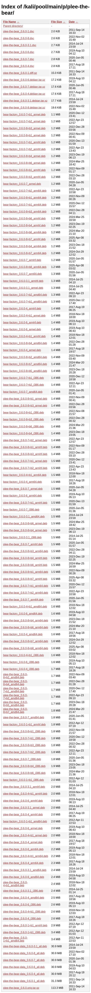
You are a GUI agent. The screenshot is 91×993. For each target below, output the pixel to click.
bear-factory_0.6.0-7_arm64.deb (22, 273)
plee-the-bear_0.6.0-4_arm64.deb (23, 863)
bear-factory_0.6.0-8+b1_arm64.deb (24, 197)
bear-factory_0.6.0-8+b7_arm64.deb (24, 253)
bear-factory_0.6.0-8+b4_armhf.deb (24, 225)
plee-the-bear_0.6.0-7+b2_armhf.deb (25, 468)
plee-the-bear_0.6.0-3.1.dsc (19, 45)
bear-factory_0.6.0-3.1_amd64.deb (24, 516)
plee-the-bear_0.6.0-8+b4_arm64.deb (25, 620)
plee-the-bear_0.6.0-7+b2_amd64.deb (15, 697)
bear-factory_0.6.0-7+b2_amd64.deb (25, 294)
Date (72, 21)
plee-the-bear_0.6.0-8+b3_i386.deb (24, 745)
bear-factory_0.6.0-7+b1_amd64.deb (25, 301)
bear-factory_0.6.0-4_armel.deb (22, 350)
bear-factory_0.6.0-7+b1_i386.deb (23, 377)
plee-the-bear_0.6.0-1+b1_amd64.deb (15, 939)
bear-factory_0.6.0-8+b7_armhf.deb (24, 239)
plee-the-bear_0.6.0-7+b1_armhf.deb (25, 502)
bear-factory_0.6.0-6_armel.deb (22, 329)
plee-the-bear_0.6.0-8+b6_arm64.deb (25, 627)
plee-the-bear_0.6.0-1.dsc (18, 31)
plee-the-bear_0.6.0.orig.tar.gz (21, 987)
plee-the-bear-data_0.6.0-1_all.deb (24, 981)
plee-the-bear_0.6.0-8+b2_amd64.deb (15, 676)
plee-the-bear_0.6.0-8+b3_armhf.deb (25, 454)
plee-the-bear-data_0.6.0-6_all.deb (24, 967)
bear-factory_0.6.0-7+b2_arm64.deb (24, 190)
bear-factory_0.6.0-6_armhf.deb (22, 322)
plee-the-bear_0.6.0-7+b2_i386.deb (24, 752)
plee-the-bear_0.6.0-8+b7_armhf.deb (25, 579)
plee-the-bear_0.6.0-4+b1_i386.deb (24, 911)
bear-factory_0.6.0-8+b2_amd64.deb (25, 357)
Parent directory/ (13, 26)
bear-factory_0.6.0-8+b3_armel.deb (24, 128)
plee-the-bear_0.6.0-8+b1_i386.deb (24, 731)
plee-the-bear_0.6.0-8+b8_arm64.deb (25, 648)
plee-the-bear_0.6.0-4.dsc (18, 66)
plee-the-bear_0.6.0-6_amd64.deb (23, 877)
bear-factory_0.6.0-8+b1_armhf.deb (24, 170)
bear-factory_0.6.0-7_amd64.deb (22, 391)
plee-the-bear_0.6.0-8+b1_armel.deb (25, 398)
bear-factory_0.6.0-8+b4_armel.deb (24, 156)
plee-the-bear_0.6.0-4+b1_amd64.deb (15, 884)
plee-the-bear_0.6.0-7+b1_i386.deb (24, 738)
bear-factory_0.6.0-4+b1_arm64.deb (24, 475)
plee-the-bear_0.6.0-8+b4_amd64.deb (15, 683)
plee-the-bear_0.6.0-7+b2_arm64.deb (25, 592)
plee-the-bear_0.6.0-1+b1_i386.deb (24, 932)
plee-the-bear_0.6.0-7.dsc (18, 59)
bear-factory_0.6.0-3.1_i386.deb (22, 537)
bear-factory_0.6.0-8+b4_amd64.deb (25, 343)
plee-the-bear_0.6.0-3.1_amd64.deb (24, 870)
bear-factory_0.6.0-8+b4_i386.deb (23, 433)
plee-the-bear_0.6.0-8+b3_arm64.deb (25, 551)
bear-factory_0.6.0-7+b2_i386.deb (23, 384)
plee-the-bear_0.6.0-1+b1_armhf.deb (25, 925)
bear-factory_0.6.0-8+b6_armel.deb (24, 163)
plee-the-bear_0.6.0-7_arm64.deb (23, 599)
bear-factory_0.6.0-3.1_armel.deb (23, 287)
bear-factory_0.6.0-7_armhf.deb (22, 260)
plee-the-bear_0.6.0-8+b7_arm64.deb (25, 641)
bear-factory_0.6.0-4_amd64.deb (22, 634)
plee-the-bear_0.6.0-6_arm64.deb (23, 849)
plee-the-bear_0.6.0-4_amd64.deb (23, 897)
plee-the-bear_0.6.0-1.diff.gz (20, 73)
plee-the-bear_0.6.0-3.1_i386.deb (23, 890)
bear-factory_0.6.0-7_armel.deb (22, 183)
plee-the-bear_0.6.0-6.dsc (18, 52)
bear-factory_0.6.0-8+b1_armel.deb (24, 135)
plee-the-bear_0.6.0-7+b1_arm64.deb (25, 585)
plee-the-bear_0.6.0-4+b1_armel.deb (25, 835)
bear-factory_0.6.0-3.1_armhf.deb (23, 281)
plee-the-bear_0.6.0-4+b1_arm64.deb (25, 856)
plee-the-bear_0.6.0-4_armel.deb (23, 842)
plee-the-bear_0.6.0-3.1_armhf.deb (24, 786)
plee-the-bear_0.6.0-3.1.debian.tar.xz (25, 100)
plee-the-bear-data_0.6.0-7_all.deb (24, 960)
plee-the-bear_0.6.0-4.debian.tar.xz (24, 93)
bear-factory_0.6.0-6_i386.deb (21, 662)
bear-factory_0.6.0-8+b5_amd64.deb (25, 371)
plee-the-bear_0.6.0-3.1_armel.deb (24, 807)
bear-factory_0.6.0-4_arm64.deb (22, 481)
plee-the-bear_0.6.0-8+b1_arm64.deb (25, 571)
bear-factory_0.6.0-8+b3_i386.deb (23, 419)
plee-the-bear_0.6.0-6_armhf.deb (23, 800)
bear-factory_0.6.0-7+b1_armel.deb (24, 114)
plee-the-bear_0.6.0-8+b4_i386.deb (24, 766)
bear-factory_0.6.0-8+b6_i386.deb (23, 426)
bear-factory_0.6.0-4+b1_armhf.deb (24, 336)
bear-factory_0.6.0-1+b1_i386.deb (23, 779)
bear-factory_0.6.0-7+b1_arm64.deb (24, 204)
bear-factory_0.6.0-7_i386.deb (21, 509)
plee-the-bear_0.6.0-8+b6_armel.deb (25, 523)
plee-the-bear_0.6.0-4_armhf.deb (23, 814)
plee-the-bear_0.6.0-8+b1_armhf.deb (25, 447)
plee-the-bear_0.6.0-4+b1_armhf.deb (25, 793)
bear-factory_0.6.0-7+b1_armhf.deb (24, 142)
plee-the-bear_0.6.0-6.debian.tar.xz (24, 79)
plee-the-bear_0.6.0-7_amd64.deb (23, 717)
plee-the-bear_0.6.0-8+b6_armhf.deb (25, 565)
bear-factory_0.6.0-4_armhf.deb (22, 308)
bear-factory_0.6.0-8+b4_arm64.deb (24, 246)
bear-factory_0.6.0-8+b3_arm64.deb (24, 211)
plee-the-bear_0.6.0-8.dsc (18, 38)
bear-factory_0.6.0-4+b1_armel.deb (24, 315)
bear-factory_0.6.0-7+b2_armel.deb (24, 121)
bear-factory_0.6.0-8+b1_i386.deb (23, 412)
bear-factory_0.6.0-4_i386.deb (21, 669)
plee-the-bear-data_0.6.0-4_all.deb (24, 973)
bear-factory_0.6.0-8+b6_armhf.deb (24, 218)
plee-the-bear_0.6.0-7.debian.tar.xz (24, 86)
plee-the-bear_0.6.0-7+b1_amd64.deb (15, 690)
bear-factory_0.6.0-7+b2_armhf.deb (24, 149)
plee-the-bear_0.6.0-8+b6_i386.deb (24, 773)
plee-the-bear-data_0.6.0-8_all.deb (24, 953)
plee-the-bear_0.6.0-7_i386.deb (22, 759)
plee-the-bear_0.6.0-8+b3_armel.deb (25, 405)
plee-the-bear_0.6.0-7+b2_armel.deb (25, 440)
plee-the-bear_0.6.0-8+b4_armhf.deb (25, 558)
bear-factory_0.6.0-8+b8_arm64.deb (24, 267)
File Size (56, 21)
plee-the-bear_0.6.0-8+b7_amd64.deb (15, 710)
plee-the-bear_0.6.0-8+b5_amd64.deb (15, 704)
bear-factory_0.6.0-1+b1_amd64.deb (25, 821)
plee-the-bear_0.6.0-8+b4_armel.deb (25, 530)
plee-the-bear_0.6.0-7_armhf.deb (23, 544)
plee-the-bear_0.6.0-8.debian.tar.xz (24, 107)
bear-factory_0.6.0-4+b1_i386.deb (23, 655)
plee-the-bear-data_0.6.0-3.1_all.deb (25, 946)
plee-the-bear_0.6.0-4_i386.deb (22, 918)
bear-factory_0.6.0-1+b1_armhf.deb (24, 724)
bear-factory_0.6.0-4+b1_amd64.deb (25, 606)
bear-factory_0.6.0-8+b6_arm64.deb (24, 232)
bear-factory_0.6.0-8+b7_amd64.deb (25, 364)
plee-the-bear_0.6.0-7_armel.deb (23, 488)
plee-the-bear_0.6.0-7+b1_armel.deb (25, 461)
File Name (9, 21)
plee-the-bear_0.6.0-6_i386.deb (22, 904)
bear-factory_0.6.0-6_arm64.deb (22, 495)
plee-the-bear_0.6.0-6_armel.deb (23, 828)
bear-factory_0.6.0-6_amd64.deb (22, 613)
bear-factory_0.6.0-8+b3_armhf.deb (24, 177)
